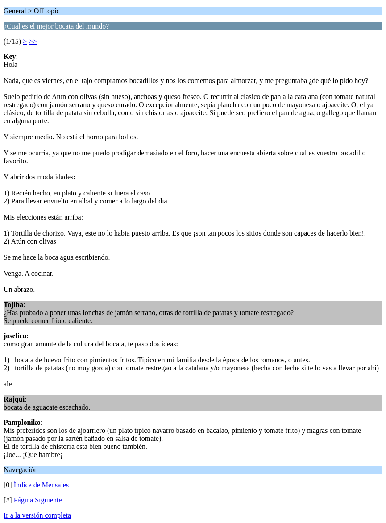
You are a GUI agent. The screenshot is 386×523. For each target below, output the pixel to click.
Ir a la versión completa (37, 515)
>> (33, 41)
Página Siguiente (38, 500)
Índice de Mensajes (41, 485)
